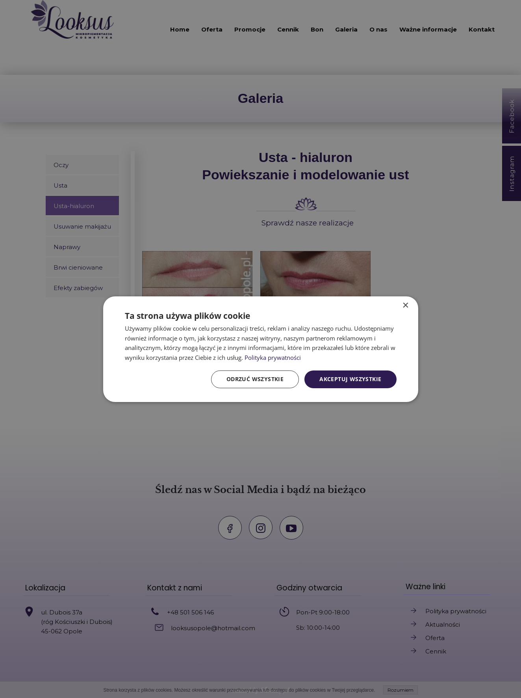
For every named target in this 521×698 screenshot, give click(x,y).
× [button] (405, 305)
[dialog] (260, 349)
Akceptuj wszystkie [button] (350, 379)
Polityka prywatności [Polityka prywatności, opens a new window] (273, 357)
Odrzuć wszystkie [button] (255, 379)
